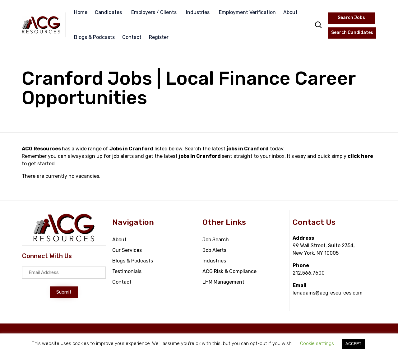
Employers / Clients (154, 12)
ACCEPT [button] (353, 343)
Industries (198, 12)
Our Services (127, 250)
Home (80, 12)
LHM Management (223, 282)
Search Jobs (351, 17)
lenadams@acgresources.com (328, 293)
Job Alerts (214, 250)
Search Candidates (352, 32)
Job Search (215, 240)
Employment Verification (247, 12)
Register (159, 37)
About (290, 12)
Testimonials (126, 271)
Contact (131, 37)
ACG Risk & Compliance (229, 271)
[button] (64, 292)
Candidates (108, 12)
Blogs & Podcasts (94, 37)
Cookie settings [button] (317, 343)
